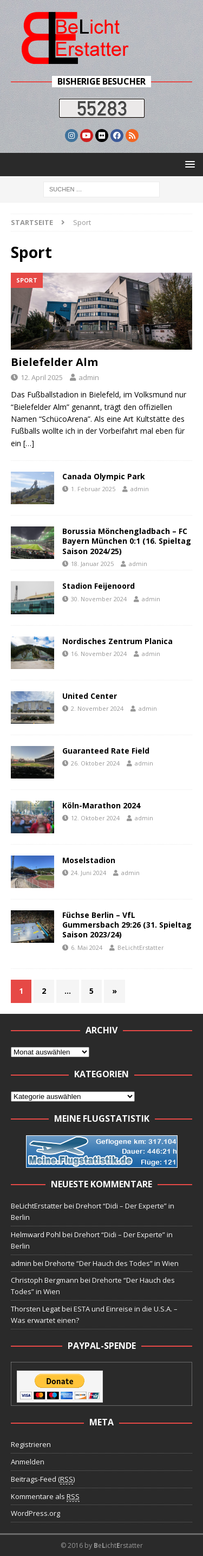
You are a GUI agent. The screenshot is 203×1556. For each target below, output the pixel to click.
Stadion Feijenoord (98, 586)
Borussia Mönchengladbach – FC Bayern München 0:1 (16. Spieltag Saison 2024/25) (126, 541)
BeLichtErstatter (140, 947)
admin (88, 377)
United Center (89, 696)
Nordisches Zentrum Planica (117, 641)
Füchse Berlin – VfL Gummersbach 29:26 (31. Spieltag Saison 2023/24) (127, 925)
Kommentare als (45, 1496)
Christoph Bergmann (44, 1280)
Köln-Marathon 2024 (101, 805)
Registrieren (31, 1444)
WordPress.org (35, 1513)
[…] (28, 443)
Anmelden (27, 1462)
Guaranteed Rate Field (105, 750)
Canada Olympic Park (103, 476)
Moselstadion (88, 860)
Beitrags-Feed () (43, 1479)
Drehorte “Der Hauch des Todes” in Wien (112, 1263)
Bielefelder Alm (54, 362)
